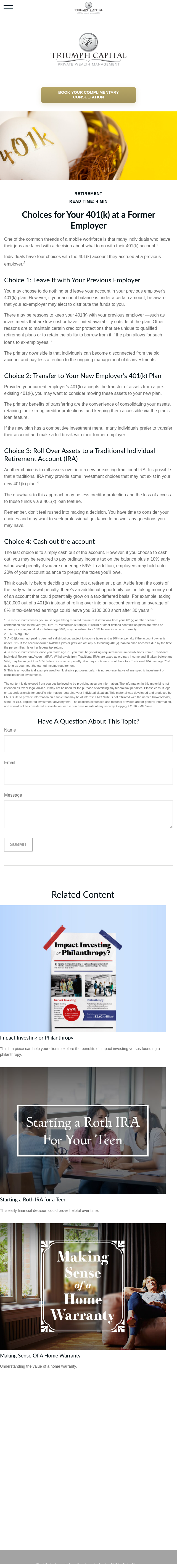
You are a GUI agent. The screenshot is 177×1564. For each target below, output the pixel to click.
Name (10, 730)
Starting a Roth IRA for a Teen (33, 1199)
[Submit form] (18, 844)
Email (9, 762)
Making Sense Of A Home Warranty (40, 1356)
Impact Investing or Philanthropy (36, 1038)
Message (13, 795)
